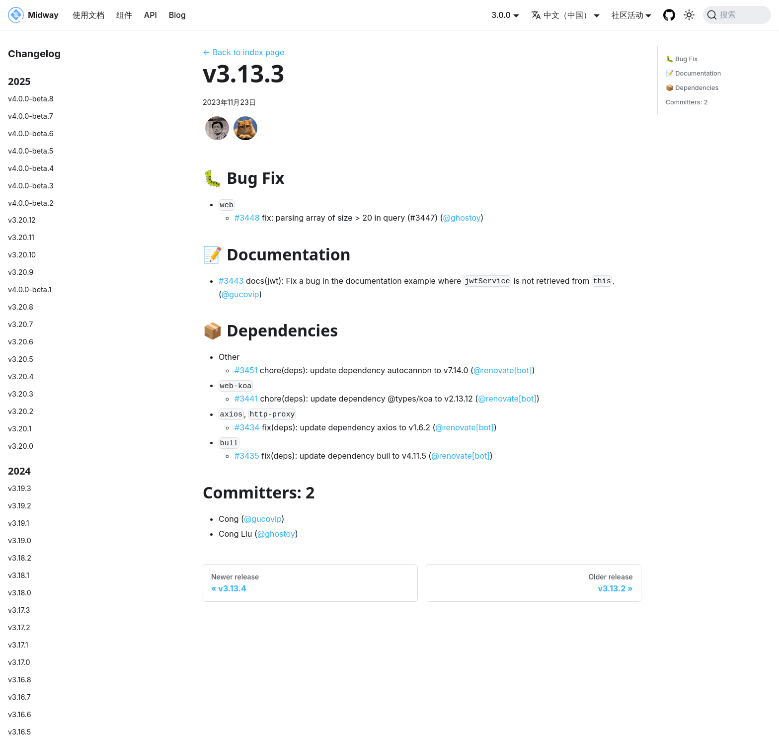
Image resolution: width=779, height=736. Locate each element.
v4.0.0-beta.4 (31, 168)
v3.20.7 (20, 324)
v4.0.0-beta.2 (31, 203)
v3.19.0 (19, 540)
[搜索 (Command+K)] (737, 15)
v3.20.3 (20, 394)
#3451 (245, 370)
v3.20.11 (21, 237)
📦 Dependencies (692, 87)
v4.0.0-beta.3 (31, 185)
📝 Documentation (693, 73)
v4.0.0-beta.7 (30, 116)
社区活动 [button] (627, 15)
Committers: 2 (687, 102)
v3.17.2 (19, 627)
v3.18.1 (18, 575)
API (150, 15)
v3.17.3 (19, 610)
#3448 (247, 218)
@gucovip (240, 294)
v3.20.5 (20, 359)
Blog (177, 15)
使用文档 (88, 15)
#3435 (246, 456)
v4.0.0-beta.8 (31, 98)
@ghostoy (461, 218)
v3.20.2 (20, 411)
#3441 (246, 399)
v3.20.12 (22, 220)
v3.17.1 (18, 645)
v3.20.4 (21, 376)
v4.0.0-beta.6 (31, 133)
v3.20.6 (20, 341)
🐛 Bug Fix (682, 59)
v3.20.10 (22, 254)
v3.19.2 (19, 505)
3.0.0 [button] (501, 15)
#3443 (231, 281)
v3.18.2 (19, 558)
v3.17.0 (19, 662)
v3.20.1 (19, 428)
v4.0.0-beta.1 (30, 289)
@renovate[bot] (502, 370)
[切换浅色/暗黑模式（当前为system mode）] (689, 15)
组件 (124, 15)
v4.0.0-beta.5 (30, 151)
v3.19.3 (19, 488)
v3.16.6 (19, 714)
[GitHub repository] (669, 15)
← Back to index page (243, 52)
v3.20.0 (20, 446)
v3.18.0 (19, 592)
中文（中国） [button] (561, 15)
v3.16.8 (19, 679)
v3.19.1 (18, 523)
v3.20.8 (20, 307)
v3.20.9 (20, 272)
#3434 (247, 427)
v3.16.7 (19, 697)
